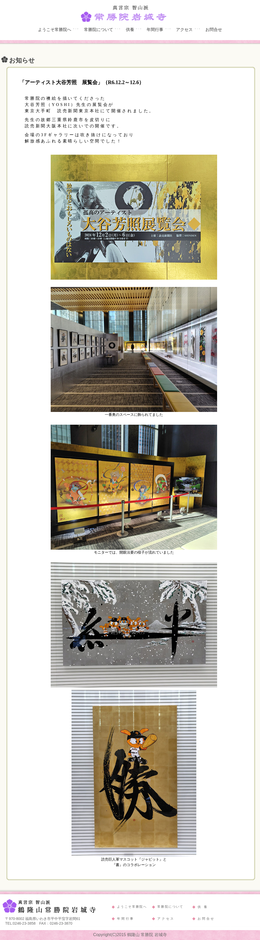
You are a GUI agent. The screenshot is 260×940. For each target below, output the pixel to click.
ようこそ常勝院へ (54, 29)
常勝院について (98, 29)
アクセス (184, 29)
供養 (130, 29)
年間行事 (155, 29)
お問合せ (213, 29)
